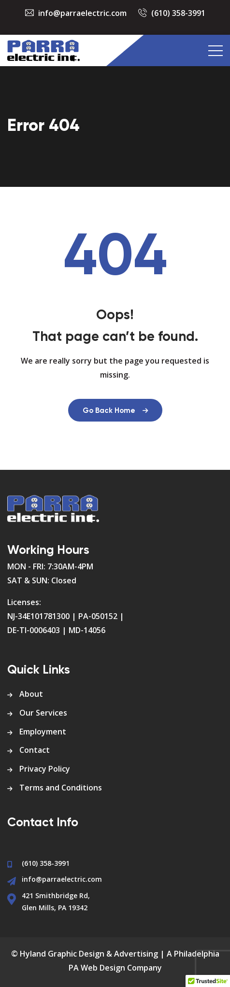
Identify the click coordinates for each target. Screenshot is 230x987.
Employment (42, 731)
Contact (34, 750)
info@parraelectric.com (82, 13)
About (31, 694)
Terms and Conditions (60, 787)
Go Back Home (115, 410)
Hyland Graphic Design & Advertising (89, 953)
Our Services (43, 712)
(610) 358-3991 (178, 13)
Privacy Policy (44, 768)
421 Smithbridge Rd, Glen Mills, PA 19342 (56, 901)
